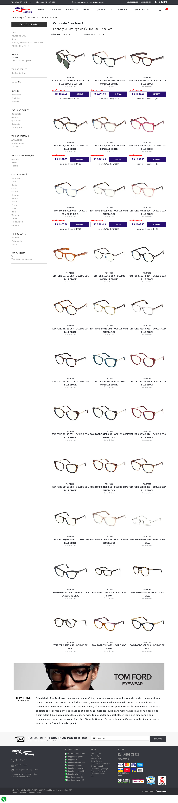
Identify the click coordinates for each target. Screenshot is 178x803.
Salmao (15, 225)
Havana (15, 195)
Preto (14, 205)
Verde (54, 17)
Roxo (13, 212)
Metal (14, 162)
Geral (13, 39)
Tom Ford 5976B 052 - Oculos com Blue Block (147, 82)
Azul (13, 181)
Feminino (15, 98)
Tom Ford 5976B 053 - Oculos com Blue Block (70, 278)
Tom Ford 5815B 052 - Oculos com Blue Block (70, 436)
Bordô (14, 185)
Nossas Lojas (96, 759)
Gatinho (15, 117)
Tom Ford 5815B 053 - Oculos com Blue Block (109, 489)
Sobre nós (95, 756)
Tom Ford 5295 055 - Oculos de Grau (109, 594)
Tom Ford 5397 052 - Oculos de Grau (70, 647)
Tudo (13, 32)
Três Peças (16, 146)
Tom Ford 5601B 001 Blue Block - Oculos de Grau (70, 594)
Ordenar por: (55, 34)
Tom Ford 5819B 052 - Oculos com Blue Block (70, 383)
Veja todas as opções (21, 60)
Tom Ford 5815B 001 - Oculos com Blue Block (109, 436)
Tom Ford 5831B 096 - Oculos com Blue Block (109, 330)
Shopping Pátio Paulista (76, 762)
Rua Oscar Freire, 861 (75, 777)
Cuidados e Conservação (100, 764)
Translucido (17, 222)
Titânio (14, 166)
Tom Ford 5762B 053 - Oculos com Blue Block (147, 489)
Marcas (41, 10)
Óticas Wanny (161, 791)
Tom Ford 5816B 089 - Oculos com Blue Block (108, 383)
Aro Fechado (17, 143)
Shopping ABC (72, 760)
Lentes (86, 10)
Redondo (15, 124)
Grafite (14, 191)
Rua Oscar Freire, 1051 (75, 780)
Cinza (14, 188)
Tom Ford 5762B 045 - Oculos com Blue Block (109, 541)
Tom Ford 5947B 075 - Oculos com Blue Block (147, 147)
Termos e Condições (98, 766)
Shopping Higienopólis (76, 771)
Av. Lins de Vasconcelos (76, 754)
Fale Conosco (96, 754)
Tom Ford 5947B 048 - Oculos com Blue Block (108, 147)
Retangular (17, 127)
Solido (14, 244)
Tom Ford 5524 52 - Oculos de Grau (147, 594)
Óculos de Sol (55, 10)
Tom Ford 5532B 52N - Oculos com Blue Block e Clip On (70, 82)
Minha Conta (146, 2)
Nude (14, 201)
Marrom (15, 198)
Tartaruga (16, 215)
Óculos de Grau (72, 10)
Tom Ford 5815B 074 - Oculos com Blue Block (147, 383)
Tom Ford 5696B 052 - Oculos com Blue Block (70, 541)
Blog (92, 776)
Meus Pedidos (132, 2)
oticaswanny (16, 17)
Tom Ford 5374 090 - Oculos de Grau (147, 647)
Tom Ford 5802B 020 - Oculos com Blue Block (109, 212)
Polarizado (16, 241)
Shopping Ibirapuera (75, 757)
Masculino (16, 94)
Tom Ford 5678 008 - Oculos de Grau (147, 541)
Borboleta (16, 114)
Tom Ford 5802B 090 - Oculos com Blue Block (70, 212)
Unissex (15, 101)
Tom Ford (45, 17)
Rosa (13, 208)
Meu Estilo (122, 10)
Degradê (15, 237)
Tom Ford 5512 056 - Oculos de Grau (109, 647)
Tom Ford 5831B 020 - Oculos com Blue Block (147, 330)
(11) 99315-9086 (25, 2)
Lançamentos (99, 10)
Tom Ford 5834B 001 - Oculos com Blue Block (147, 278)
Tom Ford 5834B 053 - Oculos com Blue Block (70, 330)
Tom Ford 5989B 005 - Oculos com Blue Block (108, 82)
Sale (111, 10)
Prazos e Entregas (98, 771)
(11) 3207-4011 (50, 2)
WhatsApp (66, 753)
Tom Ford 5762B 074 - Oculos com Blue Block (147, 212)
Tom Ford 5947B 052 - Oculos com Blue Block (70, 147)
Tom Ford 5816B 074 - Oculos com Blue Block (147, 436)
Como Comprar (96, 761)
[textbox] (145, 9)
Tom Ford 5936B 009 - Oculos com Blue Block (108, 278)
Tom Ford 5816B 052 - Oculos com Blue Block (70, 489)
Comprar (79, 94)
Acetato (15, 159)
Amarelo (15, 178)
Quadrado (16, 120)
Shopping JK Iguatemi (75, 768)
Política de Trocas (98, 774)
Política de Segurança (99, 769)
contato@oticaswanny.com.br (24, 770)
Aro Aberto (16, 140)
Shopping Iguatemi (74, 765)
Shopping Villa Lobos (75, 774)
